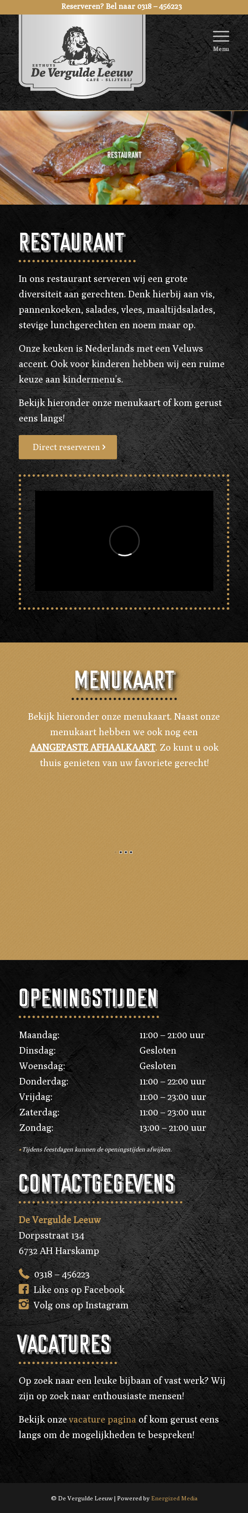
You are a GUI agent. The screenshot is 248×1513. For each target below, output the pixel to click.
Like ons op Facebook (79, 1289)
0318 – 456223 (62, 1274)
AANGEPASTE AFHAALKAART (92, 747)
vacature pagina (102, 1419)
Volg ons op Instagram (81, 1304)
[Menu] (216, 33)
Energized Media (174, 1498)
